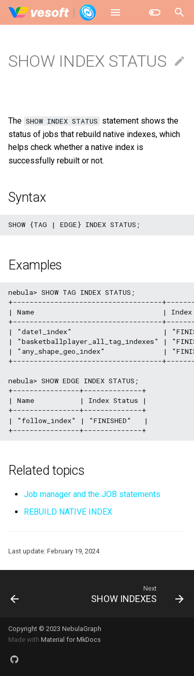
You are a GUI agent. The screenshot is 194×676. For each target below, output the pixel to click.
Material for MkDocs (71, 639)
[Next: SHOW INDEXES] (136, 593)
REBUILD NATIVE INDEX (68, 512)
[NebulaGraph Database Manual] (52, 12)
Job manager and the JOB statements (92, 494)
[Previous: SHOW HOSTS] (14, 593)
